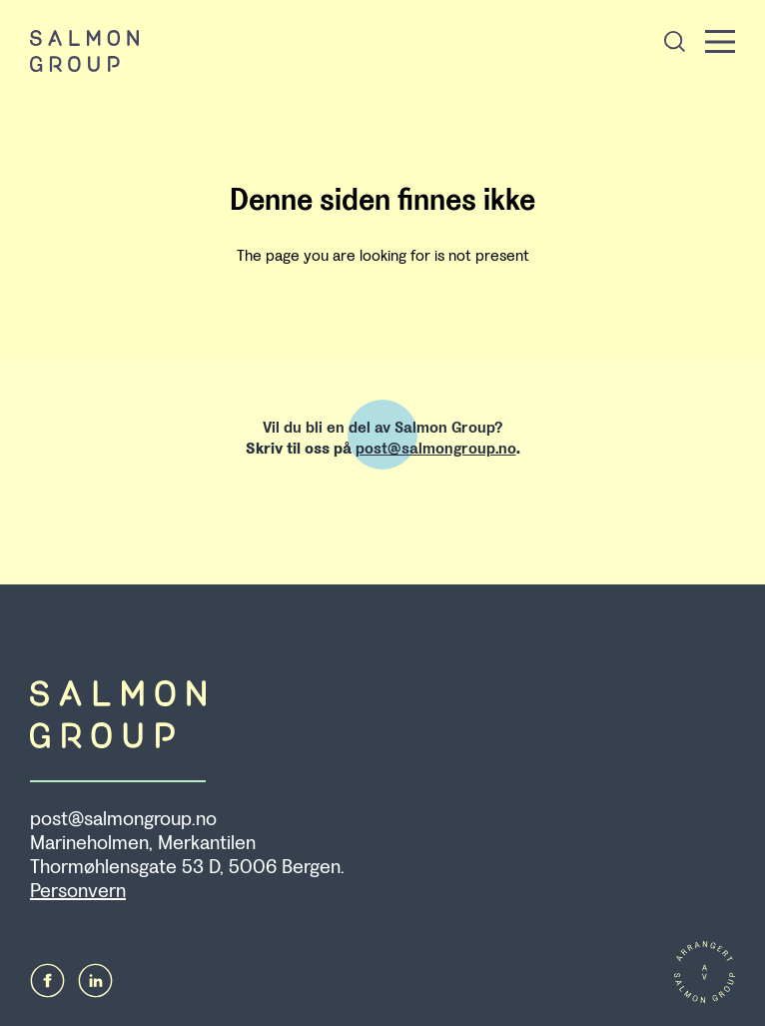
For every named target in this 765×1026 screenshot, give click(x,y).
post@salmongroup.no (436, 448)
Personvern (78, 891)
